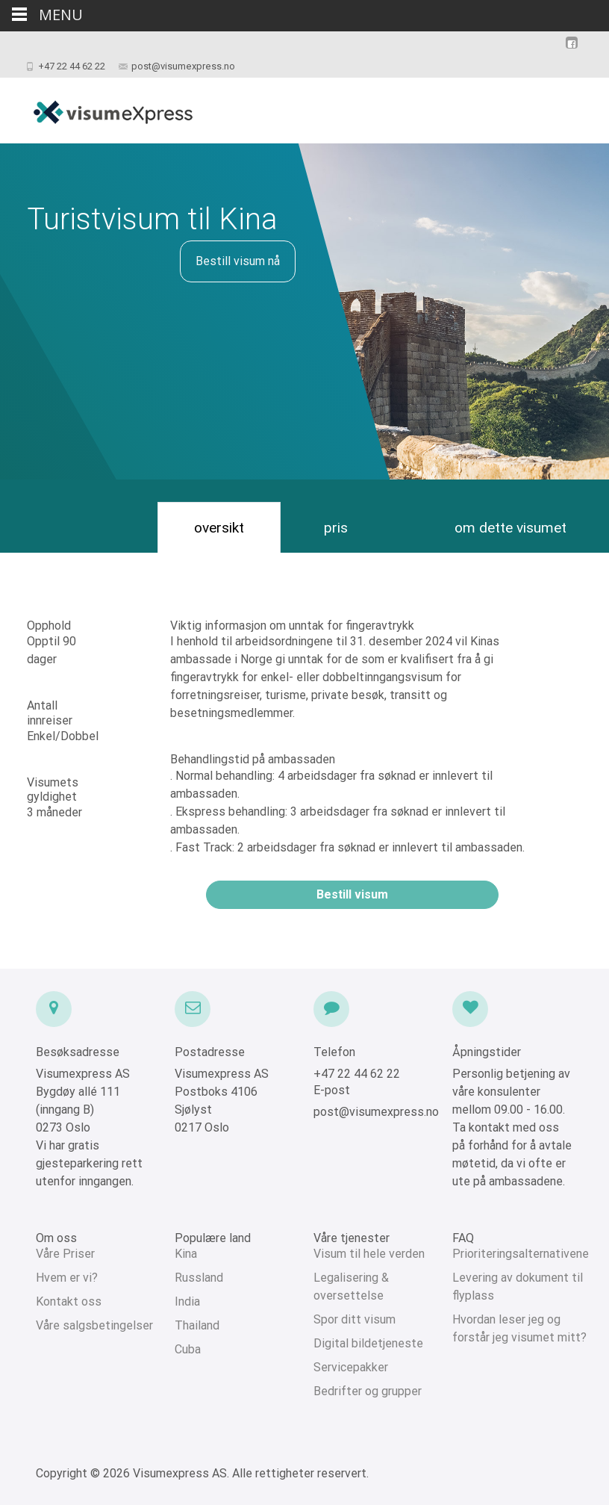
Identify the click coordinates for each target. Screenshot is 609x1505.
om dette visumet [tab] (510, 527)
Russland (199, 1277)
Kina (186, 1254)
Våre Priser (65, 1254)
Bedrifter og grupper (367, 1391)
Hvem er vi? (67, 1277)
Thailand (197, 1325)
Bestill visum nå (238, 261)
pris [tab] (336, 527)
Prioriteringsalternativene (520, 1254)
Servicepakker (350, 1367)
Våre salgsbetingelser (94, 1325)
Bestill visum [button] (352, 894)
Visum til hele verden (369, 1254)
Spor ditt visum (354, 1319)
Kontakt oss (69, 1301)
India (187, 1301)
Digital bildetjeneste (368, 1343)
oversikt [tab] (219, 527)
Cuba (188, 1349)
